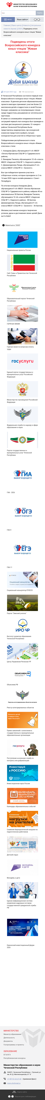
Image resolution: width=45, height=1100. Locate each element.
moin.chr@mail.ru (13, 1083)
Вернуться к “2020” (12, 225)
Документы (8, 1041)
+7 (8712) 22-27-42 (14, 1079)
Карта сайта (22, 1092)
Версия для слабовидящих (25, 1097)
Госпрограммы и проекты (14, 1045)
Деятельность (9, 1038)
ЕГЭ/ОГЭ (7, 1055)
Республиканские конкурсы (15, 1058)
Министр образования (12, 1034)
